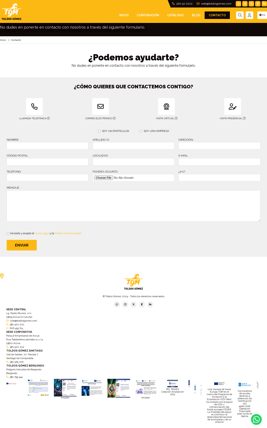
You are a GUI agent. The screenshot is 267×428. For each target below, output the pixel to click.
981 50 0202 (182, 3)
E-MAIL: (183, 155)
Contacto (217, 15)
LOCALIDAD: (100, 155)
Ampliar (65, 397)
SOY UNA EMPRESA (154, 131)
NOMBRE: (13, 139)
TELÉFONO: (14, 171)
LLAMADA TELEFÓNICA (28, 109)
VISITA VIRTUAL (158, 109)
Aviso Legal (42, 233)
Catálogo (175, 15)
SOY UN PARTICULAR (113, 131)
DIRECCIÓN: (186, 139)
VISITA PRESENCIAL (225, 109)
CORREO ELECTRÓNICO (94, 109)
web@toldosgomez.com (214, 3)
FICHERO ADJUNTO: (105, 171)
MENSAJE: (13, 187)
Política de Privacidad (68, 233)
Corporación (148, 15)
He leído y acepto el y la (44, 233)
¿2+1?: (182, 171)
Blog (196, 15)
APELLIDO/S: (101, 139)
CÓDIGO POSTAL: (17, 155)
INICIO (123, 15)
